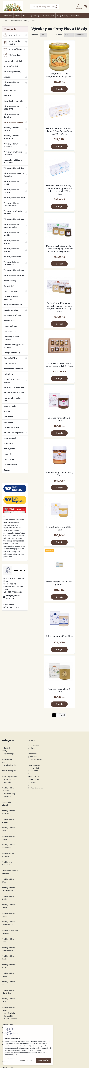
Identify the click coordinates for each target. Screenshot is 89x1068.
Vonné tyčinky (10, 280)
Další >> (63, 392)
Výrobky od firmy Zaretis (14, 275)
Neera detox (9, 320)
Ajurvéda (8, 77)
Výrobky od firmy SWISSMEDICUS (11, 204)
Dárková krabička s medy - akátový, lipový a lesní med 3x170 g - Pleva (73, 77)
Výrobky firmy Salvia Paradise (13, 212)
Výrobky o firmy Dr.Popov (11, 145)
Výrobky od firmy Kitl (13, 256)
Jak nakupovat (48, 16)
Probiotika (8, 374)
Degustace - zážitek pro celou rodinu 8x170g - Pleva (73, 198)
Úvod (5, 21)
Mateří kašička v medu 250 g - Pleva (73, 312)
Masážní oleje (10, 406)
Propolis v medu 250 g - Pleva (73, 367)
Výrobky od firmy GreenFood (11, 137)
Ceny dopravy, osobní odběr (68, 16)
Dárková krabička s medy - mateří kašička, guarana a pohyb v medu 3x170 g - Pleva (45, 138)
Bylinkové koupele (14, 49)
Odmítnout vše (26, 1060)
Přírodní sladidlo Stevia (14, 392)
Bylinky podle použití (12, 42)
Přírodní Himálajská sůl (14, 433)
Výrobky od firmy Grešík (11, 183)
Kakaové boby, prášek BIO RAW (14, 346)
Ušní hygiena (9, 448)
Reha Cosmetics (11, 291)
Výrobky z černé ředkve (14, 387)
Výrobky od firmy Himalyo (11, 115)
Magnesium (9, 422)
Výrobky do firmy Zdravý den (11, 263)
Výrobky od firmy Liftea (14, 168)
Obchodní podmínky (31, 16)
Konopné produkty (12, 352)
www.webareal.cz (53, 1066)
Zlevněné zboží (10, 464)
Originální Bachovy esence (12, 380)
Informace (8, 16)
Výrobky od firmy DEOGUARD (11, 107)
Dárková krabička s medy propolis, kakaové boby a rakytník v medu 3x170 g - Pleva (45, 199)
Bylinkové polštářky (12, 71)
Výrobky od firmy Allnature (11, 83)
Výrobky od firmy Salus (14, 270)
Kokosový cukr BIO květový (12, 338)
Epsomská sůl (10, 438)
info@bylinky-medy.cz (13, 597)
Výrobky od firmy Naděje (11, 233)
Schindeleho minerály (13, 101)
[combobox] (69, 35)
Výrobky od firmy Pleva (19, 21)
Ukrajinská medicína (13, 304)
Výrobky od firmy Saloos (11, 250)
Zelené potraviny (11, 326)
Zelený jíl (7, 454)
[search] (56, 7)
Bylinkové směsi (11, 66)
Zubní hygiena (10, 459)
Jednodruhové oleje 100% (12, 399)
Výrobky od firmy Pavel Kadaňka (14, 174)
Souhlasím (43, 1060)
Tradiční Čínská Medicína (11, 298)
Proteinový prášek (12, 427)
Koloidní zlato (10, 363)
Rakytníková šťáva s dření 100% (13, 161)
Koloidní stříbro (10, 358)
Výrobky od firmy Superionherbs (11, 225)
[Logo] (13, 6)
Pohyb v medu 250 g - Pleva (45, 367)
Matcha (7, 411)
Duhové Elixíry (10, 286)
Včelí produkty (13, 55)
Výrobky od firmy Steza (14, 219)
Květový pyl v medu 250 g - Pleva (45, 312)
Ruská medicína (11, 310)
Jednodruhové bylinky (13, 61)
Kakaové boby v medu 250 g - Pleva (73, 258)
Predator (7, 95)
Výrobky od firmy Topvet (11, 191)
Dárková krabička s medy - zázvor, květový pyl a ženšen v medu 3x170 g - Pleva (73, 138)
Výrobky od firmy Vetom (14, 197)
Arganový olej (10, 90)
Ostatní (7, 470)
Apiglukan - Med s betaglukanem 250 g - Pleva (45, 77)
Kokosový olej (10, 331)
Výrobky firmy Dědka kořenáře (13, 153)
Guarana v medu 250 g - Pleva (45, 258)
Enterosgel (8, 443)
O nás (17, 16)
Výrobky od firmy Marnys (11, 242)
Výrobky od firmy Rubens (11, 129)
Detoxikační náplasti (13, 315)
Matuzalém (9, 417)
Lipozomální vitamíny (13, 369)
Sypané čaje (12, 35)
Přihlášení (79, 8)
